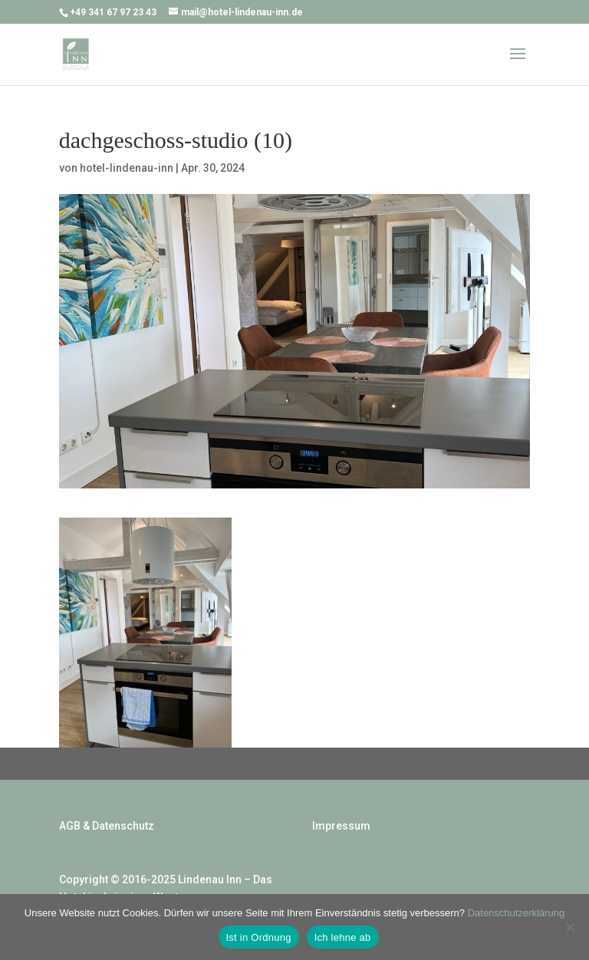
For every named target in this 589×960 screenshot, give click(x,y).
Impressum (341, 826)
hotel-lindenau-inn (126, 168)
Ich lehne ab (342, 937)
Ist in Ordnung (258, 937)
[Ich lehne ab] (569, 927)
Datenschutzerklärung (516, 913)
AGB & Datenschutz (106, 826)
